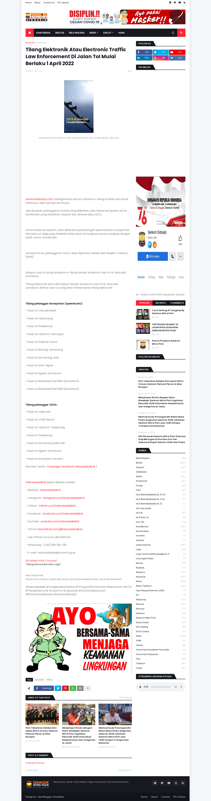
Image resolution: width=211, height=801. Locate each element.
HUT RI (160, 513)
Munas (160, 563)
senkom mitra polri (160, 618)
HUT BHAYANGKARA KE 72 (160, 504)
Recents (161, 302)
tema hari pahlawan (160, 654)
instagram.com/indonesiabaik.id (63, 498)
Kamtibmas (160, 526)
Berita (160, 463)
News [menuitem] (93, 32)
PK (160, 595)
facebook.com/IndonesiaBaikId (63, 514)
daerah (160, 467)
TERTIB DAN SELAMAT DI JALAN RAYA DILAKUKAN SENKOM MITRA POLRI (165, 327)
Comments (177, 302)
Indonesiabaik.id (36, 482)
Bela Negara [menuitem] (77, 32)
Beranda (30, 42)
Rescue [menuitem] (59, 32)
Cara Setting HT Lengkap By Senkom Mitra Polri (168, 312)
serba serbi (160, 622)
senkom (160, 613)
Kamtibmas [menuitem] (43, 32)
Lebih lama (124, 770)
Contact (165, 796)
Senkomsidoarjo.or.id (39, 199)
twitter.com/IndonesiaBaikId (57, 506)
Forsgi (160, 485)
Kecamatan (160, 531)
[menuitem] (30, 33)
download (160, 481)
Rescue (160, 604)
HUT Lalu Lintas (160, 508)
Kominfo (160, 536)
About (37, 2)
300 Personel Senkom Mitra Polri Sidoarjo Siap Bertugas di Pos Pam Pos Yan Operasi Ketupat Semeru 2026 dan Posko (162, 439)
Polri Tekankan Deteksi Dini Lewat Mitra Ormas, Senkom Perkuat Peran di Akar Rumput (42, 732)
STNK (160, 640)
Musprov (160, 572)
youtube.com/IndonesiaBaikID (60, 521)
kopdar (160, 540)
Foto (160, 490)
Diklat (160, 476)
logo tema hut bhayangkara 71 (160, 554)
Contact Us (49, 2)
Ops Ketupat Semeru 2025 (160, 590)
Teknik (160, 645)
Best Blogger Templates (51, 796)
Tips (160, 659)
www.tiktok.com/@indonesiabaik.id (59, 529)
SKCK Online (160, 631)
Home (28, 2)
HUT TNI (160, 522)
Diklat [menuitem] (107, 32)
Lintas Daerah (160, 545)
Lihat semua (125, 697)
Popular (144, 302)
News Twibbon (160, 586)
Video (160, 668)
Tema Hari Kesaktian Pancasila (160, 650)
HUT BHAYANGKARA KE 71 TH (160, 499)
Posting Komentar (35, 762)
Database (160, 472)
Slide (160, 636)
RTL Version (63, 2)
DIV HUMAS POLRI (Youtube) (41, 560)
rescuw (160, 609)
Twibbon (160, 663)
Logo (160, 549)
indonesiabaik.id (50, 490)
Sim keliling (160, 627)
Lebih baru (32, 770)
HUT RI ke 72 (160, 517)
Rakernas (160, 599)
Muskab (160, 568)
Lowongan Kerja (160, 558)
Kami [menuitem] (121, 32)
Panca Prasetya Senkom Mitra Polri (166, 342)
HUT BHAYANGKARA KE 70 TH (160, 495)
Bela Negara (160, 458)
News (49, 679)
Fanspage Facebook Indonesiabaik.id (71, 466)
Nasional (41, 42)
